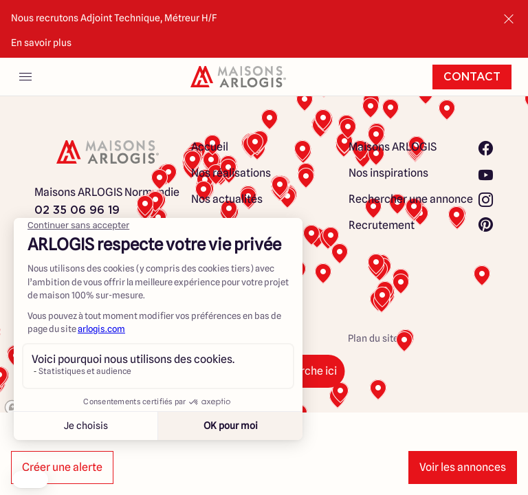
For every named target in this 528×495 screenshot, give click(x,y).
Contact (471, 77)
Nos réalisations (231, 172)
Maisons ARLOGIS (393, 146)
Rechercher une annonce (411, 199)
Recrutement (382, 225)
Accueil (209, 146)
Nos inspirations (388, 172)
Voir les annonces (462, 467)
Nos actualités (227, 199)
